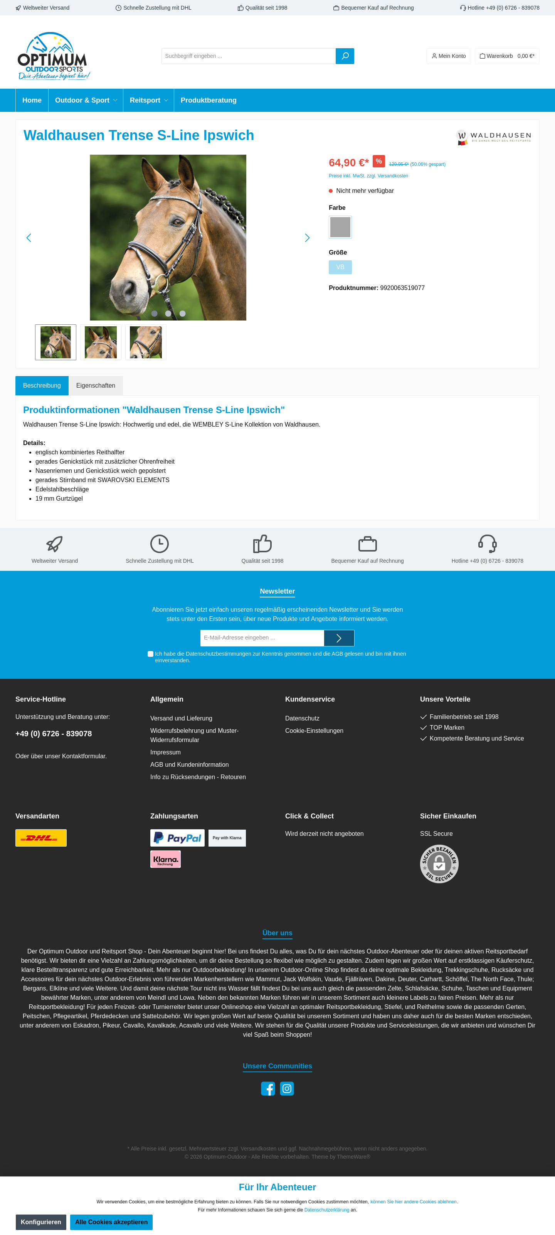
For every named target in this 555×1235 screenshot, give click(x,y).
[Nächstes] (307, 237)
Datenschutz (302, 718)
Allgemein (166, 699)
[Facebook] (268, 1088)
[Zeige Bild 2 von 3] (168, 313)
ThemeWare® (353, 1157)
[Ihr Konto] (449, 56)
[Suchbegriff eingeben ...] (248, 56)
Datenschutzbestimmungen (218, 654)
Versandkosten (259, 1149)
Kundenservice (310, 699)
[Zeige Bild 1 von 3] (154, 313)
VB (340, 267)
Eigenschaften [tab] (95, 385)
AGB (337, 654)
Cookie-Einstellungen (314, 730)
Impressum (165, 752)
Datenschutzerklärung (327, 1210)
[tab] (42, 385)
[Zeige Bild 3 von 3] (182, 313)
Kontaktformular (83, 756)
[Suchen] (345, 56)
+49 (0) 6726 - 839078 (53, 733)
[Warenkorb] (507, 56)
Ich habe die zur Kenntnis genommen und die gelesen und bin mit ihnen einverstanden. (280, 657)
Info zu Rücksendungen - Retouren (198, 777)
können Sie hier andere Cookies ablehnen (413, 1202)
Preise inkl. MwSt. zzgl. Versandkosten (368, 176)
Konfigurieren (41, 1222)
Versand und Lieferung (181, 718)
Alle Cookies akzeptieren (111, 1222)
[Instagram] (287, 1088)
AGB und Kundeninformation (189, 764)
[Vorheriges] (29, 237)
